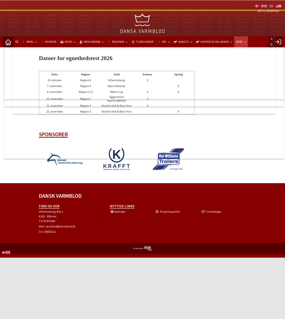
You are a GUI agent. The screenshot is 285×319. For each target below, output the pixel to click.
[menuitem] (8, 41)
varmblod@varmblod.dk (60, 226)
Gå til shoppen (268, 11)
